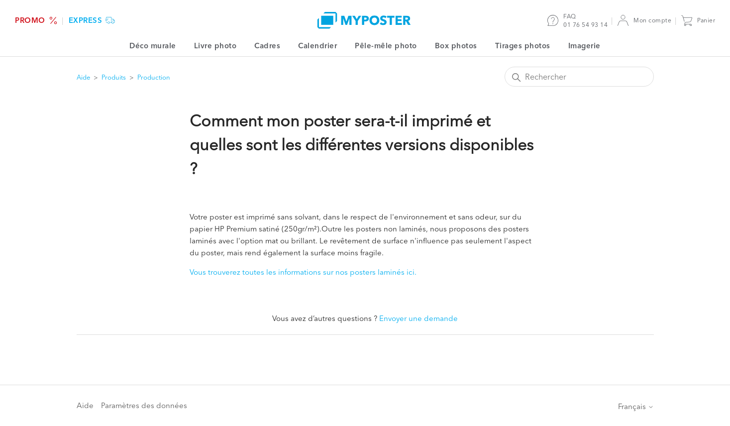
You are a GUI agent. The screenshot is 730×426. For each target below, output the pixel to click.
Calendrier (317, 45)
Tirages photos (522, 45)
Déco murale (152, 45)
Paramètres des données (144, 405)
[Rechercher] (579, 77)
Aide (83, 77)
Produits (114, 77)
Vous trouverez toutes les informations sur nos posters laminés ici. (303, 272)
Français (636, 406)
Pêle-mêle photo (386, 45)
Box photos (456, 45)
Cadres (267, 45)
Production (153, 77)
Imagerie (584, 45)
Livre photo (215, 45)
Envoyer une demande (418, 318)
